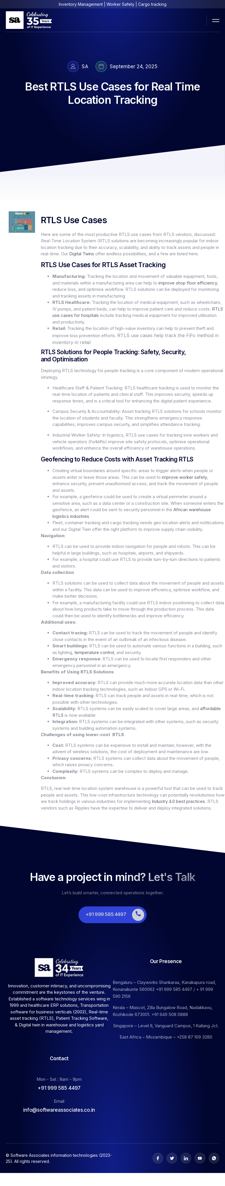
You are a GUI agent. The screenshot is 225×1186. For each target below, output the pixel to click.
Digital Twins (81, 253)
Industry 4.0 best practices (178, 801)
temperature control (94, 652)
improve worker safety (184, 477)
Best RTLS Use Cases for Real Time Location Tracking (112, 93)
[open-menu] (215, 20)
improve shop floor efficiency (187, 283)
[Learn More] (112, 914)
